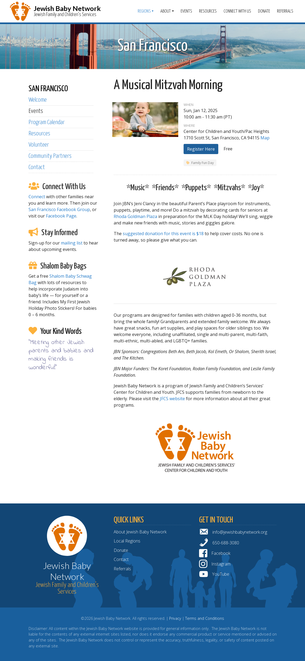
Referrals (285, 11)
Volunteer (39, 145)
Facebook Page (61, 216)
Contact (37, 167)
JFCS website (172, 399)
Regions (144, 11)
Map (265, 138)
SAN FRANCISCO (48, 89)
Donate (264, 11)
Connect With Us (237, 11)
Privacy (175, 618)
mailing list (71, 243)
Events (186, 11)
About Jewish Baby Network (140, 532)
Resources (208, 11)
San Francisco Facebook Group (59, 209)
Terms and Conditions (204, 618)
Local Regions (127, 541)
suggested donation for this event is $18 (163, 233)
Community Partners (50, 156)
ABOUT (165, 11)
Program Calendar (47, 122)
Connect (37, 197)
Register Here (201, 149)
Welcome (38, 100)
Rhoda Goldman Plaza (135, 216)
